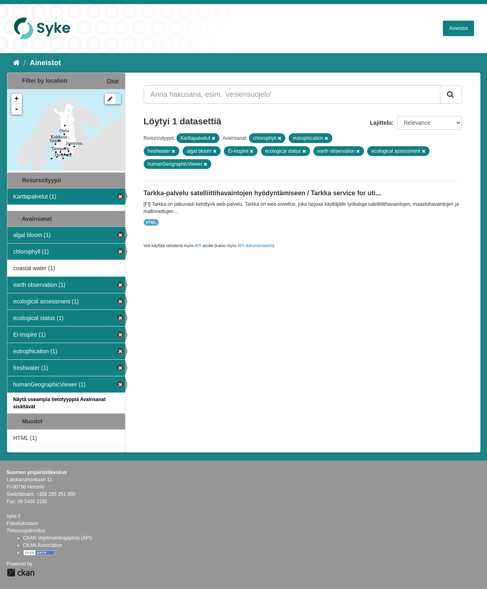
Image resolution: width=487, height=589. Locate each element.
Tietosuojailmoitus (26, 531)
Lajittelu (381, 123)
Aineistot (458, 28)
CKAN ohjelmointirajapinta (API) (57, 538)
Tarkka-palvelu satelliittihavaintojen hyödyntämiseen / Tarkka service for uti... (262, 193)
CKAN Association (42, 545)
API (198, 245)
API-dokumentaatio (255, 245)
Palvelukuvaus (22, 523)
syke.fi (14, 516)
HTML (151, 222)
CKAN (20, 572)
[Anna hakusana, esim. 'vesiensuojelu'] (292, 94)
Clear (112, 81)
